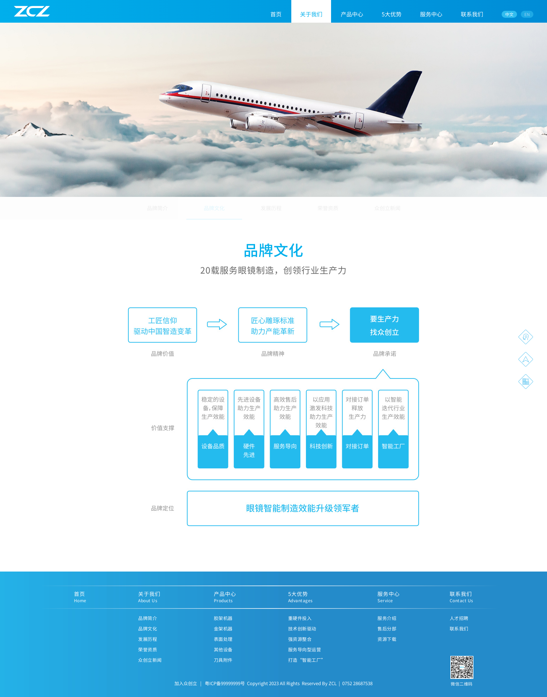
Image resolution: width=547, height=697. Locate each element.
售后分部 (386, 634)
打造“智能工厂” (307, 665)
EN (527, 14)
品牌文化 (214, 212)
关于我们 (311, 14)
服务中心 (431, 14)
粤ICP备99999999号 (225, 688)
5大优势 (392, 14)
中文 (509, 14)
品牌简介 (157, 212)
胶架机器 (223, 623)
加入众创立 (185, 688)
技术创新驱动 (302, 634)
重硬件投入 (300, 623)
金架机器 (223, 634)
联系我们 (472, 14)
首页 (276, 14)
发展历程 (271, 212)
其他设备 (223, 655)
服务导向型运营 (304, 655)
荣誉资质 (328, 212)
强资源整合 (300, 644)
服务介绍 (386, 623)
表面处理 (223, 644)
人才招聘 (459, 623)
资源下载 (386, 644)
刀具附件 (223, 665)
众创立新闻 (387, 212)
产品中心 (352, 14)
